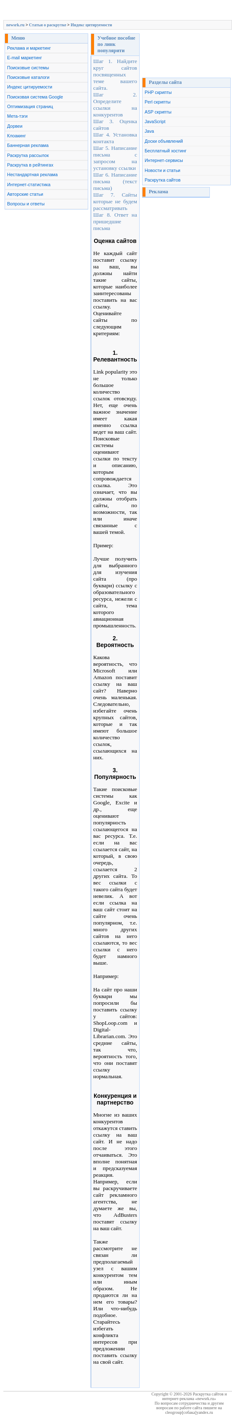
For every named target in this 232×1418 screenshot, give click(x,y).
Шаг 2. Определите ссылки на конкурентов (115, 104)
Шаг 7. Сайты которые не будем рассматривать (115, 201)
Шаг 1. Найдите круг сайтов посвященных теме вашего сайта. (115, 74)
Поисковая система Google (35, 96)
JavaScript (155, 121)
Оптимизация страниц (30, 106)
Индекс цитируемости (91, 25)
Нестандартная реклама (32, 174)
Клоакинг (16, 135)
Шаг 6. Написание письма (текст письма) (115, 181)
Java (149, 131)
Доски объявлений (164, 141)
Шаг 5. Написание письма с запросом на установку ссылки (115, 158)
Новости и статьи (162, 170)
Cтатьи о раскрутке (47, 25)
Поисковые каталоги (28, 77)
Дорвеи (15, 126)
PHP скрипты (158, 92)
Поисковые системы (28, 67)
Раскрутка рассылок (28, 155)
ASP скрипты (158, 111)
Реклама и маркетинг (29, 48)
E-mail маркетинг (24, 57)
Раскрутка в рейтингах (30, 164)
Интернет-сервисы (164, 160)
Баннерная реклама (27, 145)
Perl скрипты (158, 101)
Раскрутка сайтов (163, 179)
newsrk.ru (15, 25)
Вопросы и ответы (26, 203)
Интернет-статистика (29, 184)
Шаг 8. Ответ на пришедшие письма (115, 221)
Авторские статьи (25, 194)
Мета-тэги (17, 116)
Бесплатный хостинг (165, 150)
